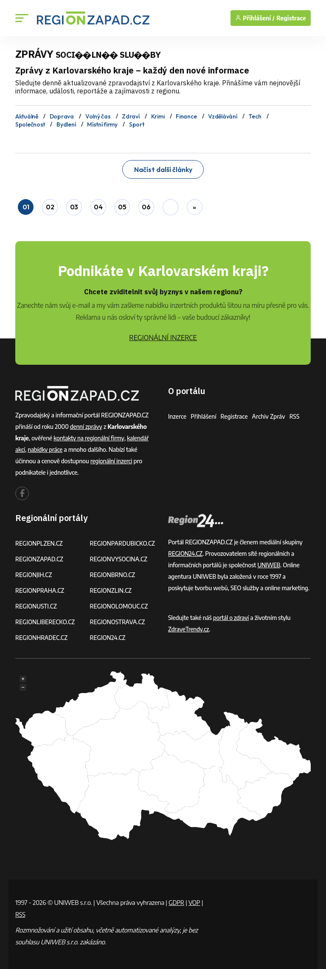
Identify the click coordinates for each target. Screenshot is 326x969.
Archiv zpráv (271, 414)
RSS (297, 414)
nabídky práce (46, 447)
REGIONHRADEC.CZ (42, 635)
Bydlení (66, 123)
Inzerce (177, 414)
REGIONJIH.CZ (34, 572)
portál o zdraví (231, 615)
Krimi (158, 116)
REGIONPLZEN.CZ (39, 541)
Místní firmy (102, 123)
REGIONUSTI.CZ (36, 604)
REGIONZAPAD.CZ (40, 557)
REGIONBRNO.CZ (113, 572)
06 (146, 205)
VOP (195, 900)
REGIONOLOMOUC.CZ (120, 604)
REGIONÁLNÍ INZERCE (163, 335)
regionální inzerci (111, 458)
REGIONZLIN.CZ (111, 588)
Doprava (62, 116)
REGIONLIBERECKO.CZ (45, 619)
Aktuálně (26, 116)
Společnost (30, 123)
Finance (186, 116)
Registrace (291, 18)
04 (98, 205)
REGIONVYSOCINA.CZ (119, 557)
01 (25, 205)
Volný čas (97, 116)
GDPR (177, 900)
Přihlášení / (255, 18)
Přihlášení (204, 414)
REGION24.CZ (108, 635)
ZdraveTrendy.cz (189, 627)
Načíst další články (163, 167)
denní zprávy (86, 424)
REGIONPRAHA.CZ (40, 588)
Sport (136, 123)
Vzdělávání (222, 116)
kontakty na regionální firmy (89, 435)
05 (122, 205)
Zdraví (130, 116)
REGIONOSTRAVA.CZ (118, 619)
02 (49, 205)
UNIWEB (269, 562)
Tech (254, 116)
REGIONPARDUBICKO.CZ (123, 541)
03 (74, 205)
